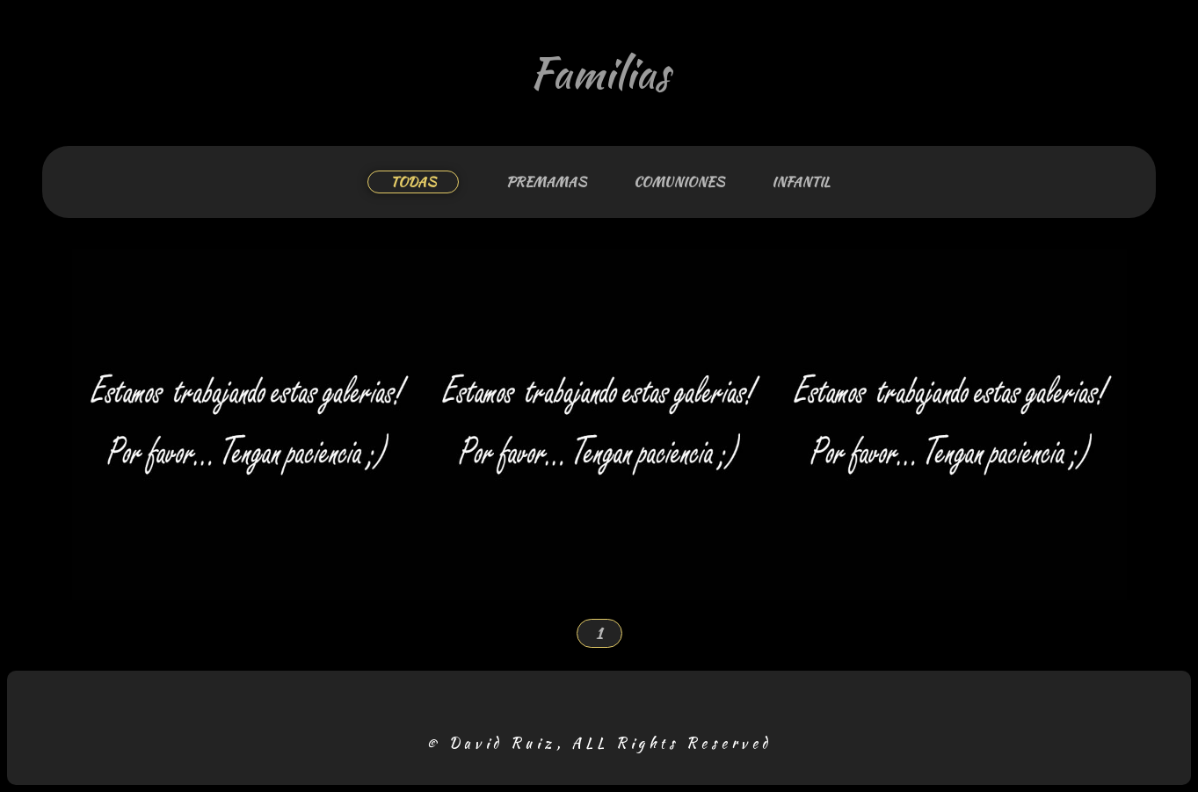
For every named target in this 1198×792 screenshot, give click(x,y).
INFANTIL (801, 182)
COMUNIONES (679, 182)
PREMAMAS (546, 182)
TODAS (413, 182)
